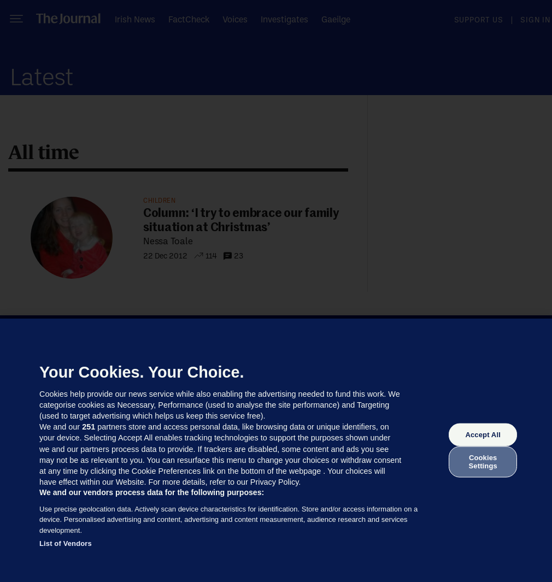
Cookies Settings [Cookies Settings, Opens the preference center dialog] (483, 461)
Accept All (482, 435)
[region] (276, 450)
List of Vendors (65, 543)
